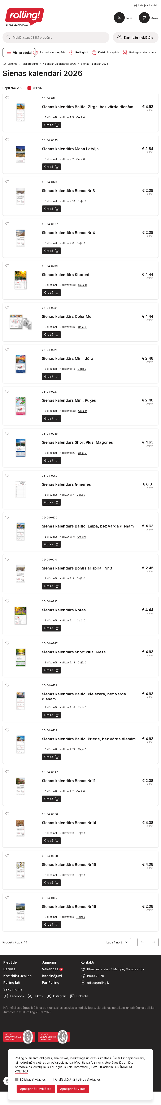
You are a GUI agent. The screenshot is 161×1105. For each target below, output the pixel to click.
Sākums (12, 63)
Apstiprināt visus (73, 1089)
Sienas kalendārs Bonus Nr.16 (69, 906)
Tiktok (35, 995)
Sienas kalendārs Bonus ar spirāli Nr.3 (77, 568)
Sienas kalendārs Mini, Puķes (69, 400)
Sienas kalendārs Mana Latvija (70, 149)
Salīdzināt (49, 117)
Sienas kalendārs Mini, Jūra (67, 358)
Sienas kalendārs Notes (64, 610)
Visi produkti (19, 52)
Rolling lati (11, 982)
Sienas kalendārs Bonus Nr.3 (68, 190)
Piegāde (10, 962)
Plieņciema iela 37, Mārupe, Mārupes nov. (112, 969)
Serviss (9, 969)
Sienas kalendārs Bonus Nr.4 (68, 232)
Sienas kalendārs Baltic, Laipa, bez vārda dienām (88, 526)
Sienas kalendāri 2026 (94, 63)
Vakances (52, 969)
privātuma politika (142, 1007)
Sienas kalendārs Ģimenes (66, 484)
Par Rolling (50, 982)
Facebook (13, 995)
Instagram (56, 995)
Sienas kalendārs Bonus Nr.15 (69, 864)
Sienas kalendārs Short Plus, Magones (77, 442)
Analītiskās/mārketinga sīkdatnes (78, 1079)
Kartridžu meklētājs (135, 37)
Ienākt (130, 18)
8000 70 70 (92, 975)
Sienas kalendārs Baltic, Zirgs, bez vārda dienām (87, 107)
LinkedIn (79, 995)
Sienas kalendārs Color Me (66, 316)
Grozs (154, 18)
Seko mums (12, 989)
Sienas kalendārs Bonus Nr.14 (69, 823)
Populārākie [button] (12, 88)
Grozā (51, 125)
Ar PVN (37, 87)
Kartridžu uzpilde (17, 976)
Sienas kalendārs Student (66, 274)
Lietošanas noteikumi (111, 1007)
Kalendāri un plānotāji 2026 (59, 63)
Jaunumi (49, 962)
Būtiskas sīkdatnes (33, 1079)
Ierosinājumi (52, 976)
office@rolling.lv (94, 982)
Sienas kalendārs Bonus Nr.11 (68, 781)
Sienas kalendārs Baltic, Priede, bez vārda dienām (89, 739)
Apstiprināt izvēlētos (35, 1089)
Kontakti (87, 962)
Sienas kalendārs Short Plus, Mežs (74, 652)
